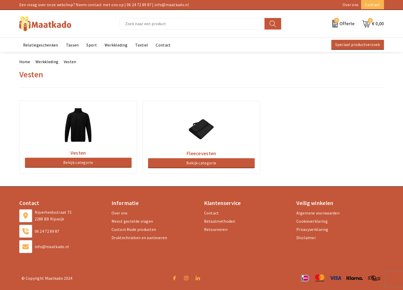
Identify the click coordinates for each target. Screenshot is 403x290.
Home (24, 61)
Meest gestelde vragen (132, 220)
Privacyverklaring (312, 228)
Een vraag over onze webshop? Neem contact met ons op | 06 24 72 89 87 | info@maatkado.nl (104, 4)
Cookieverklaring (312, 220)
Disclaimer (306, 236)
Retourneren (215, 228)
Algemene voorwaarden (318, 212)
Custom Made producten (134, 228)
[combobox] (192, 24)
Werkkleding (46, 61)
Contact (372, 4)
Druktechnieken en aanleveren (139, 236)
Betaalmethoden (219, 220)
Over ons (351, 4)
